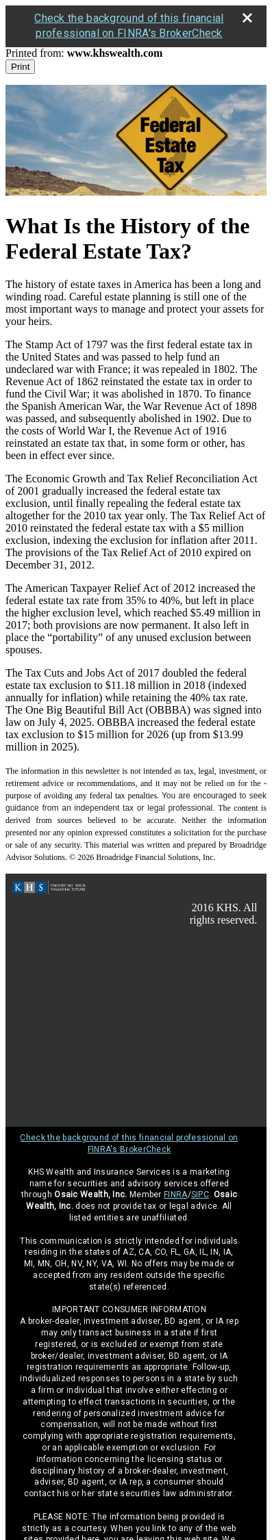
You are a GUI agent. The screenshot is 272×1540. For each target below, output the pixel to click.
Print (20, 67)
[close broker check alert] (247, 17)
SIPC (200, 1194)
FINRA (176, 1194)
